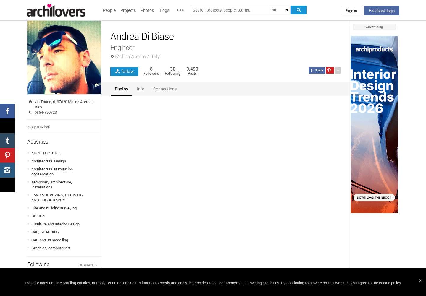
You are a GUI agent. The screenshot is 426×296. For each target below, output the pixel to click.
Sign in (351, 10)
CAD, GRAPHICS (45, 232)
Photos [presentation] (121, 89)
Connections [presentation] (165, 89)
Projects (128, 10)
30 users (86, 265)
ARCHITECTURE (45, 153)
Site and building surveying (54, 208)
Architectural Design (48, 161)
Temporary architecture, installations (51, 184)
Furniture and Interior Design (55, 224)
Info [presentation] (140, 89)
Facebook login (382, 10)
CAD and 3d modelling (49, 240)
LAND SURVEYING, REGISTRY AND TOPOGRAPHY (57, 197)
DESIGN (38, 216)
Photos (147, 10)
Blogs (164, 10)
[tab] (121, 89)
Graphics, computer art (50, 248)
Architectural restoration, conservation (52, 171)
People (109, 10)
